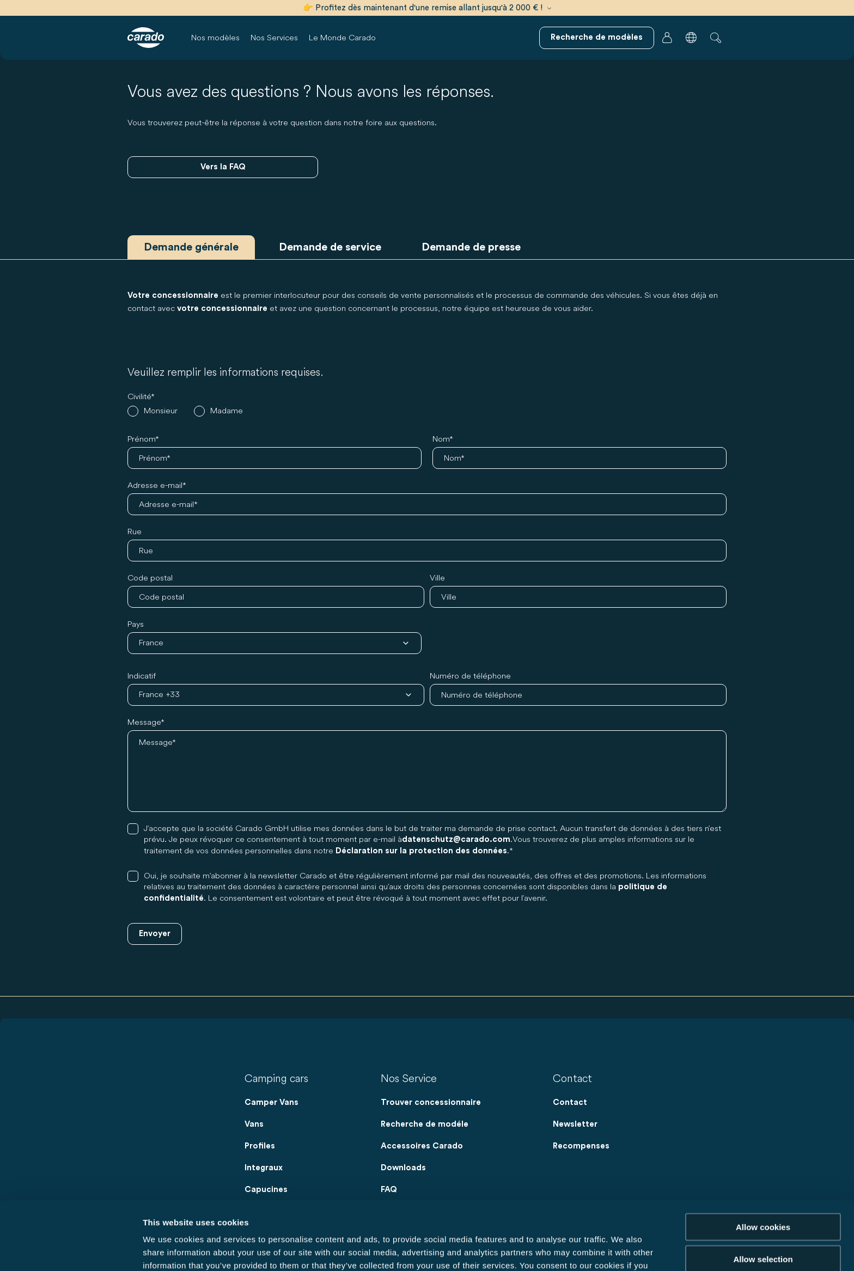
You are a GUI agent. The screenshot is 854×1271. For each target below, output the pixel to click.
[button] (691, 37)
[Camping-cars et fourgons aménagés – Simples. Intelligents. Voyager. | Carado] (145, 37)
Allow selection (762, 1194)
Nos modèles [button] (215, 37)
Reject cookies (762, 1226)
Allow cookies (763, 1162)
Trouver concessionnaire (431, 1102)
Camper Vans (271, 1102)
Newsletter (575, 1124)
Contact (570, 1102)
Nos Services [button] (274, 37)
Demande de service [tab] (330, 247)
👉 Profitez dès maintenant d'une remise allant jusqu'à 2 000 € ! (427, 8)
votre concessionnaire (222, 308)
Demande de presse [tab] (471, 247)
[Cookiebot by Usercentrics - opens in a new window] (70, 1250)
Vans (254, 1124)
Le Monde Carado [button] (342, 37)
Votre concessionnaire (172, 295)
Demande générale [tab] (191, 247)
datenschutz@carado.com (456, 839)
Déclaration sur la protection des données (421, 851)
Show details (571, 1249)
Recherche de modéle (424, 1124)
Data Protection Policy (450, 1214)
